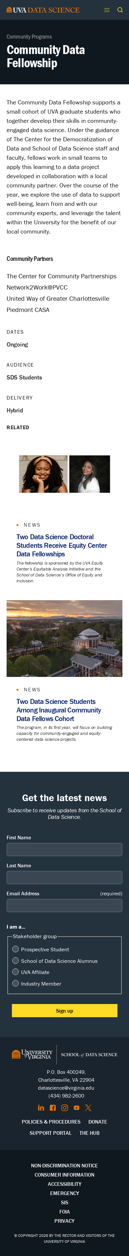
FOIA (64, 1211)
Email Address (64, 893)
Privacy (64, 1220)
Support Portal (51, 1133)
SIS (64, 1202)
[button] (120, 10)
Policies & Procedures (51, 1121)
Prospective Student (45, 949)
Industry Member (41, 983)
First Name (19, 837)
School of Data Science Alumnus (59, 960)
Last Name (19, 865)
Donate (97, 1121)
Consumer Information (64, 1174)
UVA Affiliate (35, 972)
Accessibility (64, 1184)
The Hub (90, 1133)
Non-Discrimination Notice (64, 1165)
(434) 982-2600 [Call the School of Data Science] (66, 1095)
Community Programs (29, 36)
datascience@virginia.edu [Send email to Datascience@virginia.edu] (66, 1087)
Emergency (64, 1193)
